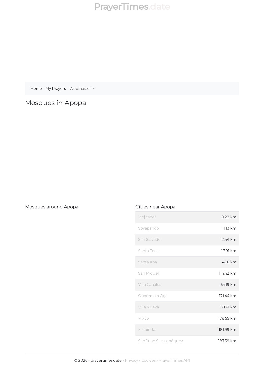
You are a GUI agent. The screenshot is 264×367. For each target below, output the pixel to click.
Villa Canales (149, 284)
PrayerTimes (121, 6)
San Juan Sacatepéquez (160, 341)
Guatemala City (152, 296)
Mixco (143, 318)
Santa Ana (147, 262)
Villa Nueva (148, 307)
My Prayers (56, 88)
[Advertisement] (132, 48)
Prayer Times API (174, 360)
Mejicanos (147, 217)
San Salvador (150, 239)
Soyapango (148, 228)
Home (36, 88)
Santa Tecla (149, 251)
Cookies (148, 360)
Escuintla (146, 329)
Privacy (131, 360)
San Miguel (148, 273)
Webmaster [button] (80, 88)
